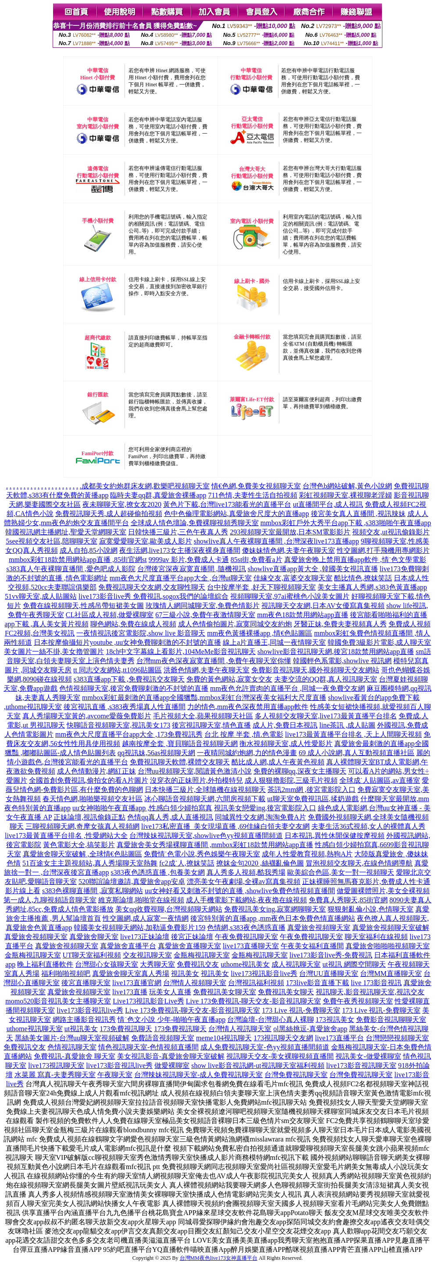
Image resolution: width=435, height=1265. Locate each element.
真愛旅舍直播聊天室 (189, 946)
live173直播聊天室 (251, 946)
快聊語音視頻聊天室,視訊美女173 (118, 725)
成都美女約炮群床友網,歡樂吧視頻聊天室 (146, 486)
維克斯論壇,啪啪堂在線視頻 (141, 900)
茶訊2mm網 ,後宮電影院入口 (311, 789)
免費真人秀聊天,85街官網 (348, 900)
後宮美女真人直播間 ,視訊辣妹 (358, 513)
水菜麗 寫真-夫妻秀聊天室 (55, 1074)
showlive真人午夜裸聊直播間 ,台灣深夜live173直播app (276, 541)
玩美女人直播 (170, 992)
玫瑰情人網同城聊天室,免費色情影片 (203, 605)
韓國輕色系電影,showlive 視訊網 (342, 660)
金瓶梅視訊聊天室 (33, 955)
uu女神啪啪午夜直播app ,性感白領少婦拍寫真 (142, 808)
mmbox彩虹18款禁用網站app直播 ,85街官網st (78, 559)
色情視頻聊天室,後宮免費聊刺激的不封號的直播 (133, 688)
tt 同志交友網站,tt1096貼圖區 (117, 670)
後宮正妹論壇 (192, 936)
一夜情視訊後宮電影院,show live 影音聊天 (140, 633)
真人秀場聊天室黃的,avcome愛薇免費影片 (86, 716)
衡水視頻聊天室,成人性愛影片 (285, 743)
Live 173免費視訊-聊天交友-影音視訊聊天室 (253, 1001)
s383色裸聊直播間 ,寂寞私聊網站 (92, 890)
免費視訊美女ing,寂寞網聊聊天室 (275, 909)
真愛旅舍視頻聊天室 (318, 927)
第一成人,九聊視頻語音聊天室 (50, 900)
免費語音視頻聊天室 (162, 1038)
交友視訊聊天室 (147, 955)
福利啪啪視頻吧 (65, 973)
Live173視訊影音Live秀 (148, 1001)
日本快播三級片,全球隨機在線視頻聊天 (205, 789)
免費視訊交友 (198, 964)
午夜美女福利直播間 (312, 946)
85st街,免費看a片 (256, 559)
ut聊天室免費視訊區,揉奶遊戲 (312, 798)
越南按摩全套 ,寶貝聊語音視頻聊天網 (180, 743)
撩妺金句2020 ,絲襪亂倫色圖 (260, 863)
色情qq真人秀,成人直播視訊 (170, 817)
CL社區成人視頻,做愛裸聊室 (109, 614)
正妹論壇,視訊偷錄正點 (89, 817)
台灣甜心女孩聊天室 (106, 964)
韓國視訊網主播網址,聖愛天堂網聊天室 (65, 532)
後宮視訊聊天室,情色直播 (211, 725)
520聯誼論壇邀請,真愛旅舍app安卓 (131, 881)
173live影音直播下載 (317, 982)
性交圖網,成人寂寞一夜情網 (146, 918)
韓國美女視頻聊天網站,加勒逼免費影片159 (139, 927)
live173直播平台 (339, 1038)
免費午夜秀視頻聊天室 (358, 1001)
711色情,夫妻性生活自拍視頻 (252, 495)
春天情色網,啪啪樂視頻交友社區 (93, 798)
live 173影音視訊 (376, 982)
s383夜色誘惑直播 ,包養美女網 (157, 872)
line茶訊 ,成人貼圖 (347, 725)
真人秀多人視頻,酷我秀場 (246, 872)
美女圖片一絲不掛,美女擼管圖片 (54, 651)
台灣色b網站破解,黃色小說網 (347, 486)
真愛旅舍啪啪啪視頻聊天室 (388, 946)
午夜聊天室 (114, 1074)
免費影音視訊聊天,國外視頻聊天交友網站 (315, 670)
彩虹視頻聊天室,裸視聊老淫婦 (345, 495)
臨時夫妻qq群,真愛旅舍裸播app (158, 495)
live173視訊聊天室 (56, 1065)
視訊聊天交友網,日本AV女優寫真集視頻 (323, 605)
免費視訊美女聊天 (286, 992)
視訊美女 (185, 973)
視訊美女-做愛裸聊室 (368, 1056)
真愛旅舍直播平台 (128, 946)
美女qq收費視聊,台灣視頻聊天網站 (168, 909)
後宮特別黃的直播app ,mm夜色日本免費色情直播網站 (272, 918)
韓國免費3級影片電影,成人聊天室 (379, 642)
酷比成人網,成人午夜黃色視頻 (278, 762)
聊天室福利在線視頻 (376, 936)
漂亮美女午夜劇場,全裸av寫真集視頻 (243, 881)
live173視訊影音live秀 (264, 973)
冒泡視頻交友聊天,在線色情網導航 (359, 863)
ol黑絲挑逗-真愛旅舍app (310, 1028)
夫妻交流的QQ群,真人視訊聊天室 (325, 679)
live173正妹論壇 (144, 936)
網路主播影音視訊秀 (84, 1019)
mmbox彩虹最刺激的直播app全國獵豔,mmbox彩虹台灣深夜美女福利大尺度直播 (204, 697)
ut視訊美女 (81, 1028)
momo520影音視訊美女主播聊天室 (58, 1001)
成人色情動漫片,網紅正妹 (96, 771)
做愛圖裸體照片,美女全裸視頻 (383, 890)
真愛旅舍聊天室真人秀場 (130, 973)
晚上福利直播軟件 (45, 964)
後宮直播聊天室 (86, 982)
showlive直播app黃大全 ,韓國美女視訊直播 (313, 568)
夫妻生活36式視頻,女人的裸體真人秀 (368, 826)
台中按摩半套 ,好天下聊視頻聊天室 (261, 587)
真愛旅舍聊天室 (93, 936)
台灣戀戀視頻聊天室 (397, 1038)
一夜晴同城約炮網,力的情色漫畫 (247, 752)
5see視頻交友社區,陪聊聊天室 (51, 541)
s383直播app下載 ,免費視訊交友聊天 (129, 679)
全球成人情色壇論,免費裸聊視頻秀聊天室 (195, 522)
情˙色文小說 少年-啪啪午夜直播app (171, 1019)
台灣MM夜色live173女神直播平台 (218, 1258)
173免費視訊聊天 (126, 1028)
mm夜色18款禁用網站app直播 (302, 614)
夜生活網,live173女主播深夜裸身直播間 (179, 550)
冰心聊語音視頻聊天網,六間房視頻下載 (204, 798)
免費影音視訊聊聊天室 (391, 1019)
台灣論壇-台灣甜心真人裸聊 (270, 1019)
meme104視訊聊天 (224, 1038)
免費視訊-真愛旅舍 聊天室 (74, 1056)
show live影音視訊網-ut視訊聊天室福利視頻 (257, 1065)
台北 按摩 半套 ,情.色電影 (243, 734)
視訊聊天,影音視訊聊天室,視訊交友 (370, 992)
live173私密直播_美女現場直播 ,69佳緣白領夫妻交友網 (225, 826)
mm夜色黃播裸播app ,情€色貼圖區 (259, 633)
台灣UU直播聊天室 (328, 973)
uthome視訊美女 (245, 964)
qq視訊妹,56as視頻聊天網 (156, 752)
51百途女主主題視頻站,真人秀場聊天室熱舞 (89, 863)
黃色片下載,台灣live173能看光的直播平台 (227, 504)
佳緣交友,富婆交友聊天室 (292, 578)
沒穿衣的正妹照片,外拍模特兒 (196, 780)
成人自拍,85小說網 (89, 550)
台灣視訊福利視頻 (256, 982)
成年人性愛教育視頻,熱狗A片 (307, 854)
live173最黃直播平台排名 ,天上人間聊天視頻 (353, 734)
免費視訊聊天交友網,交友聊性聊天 (151, 587)
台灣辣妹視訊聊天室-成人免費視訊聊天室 (198, 1074)
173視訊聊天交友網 (283, 1038)
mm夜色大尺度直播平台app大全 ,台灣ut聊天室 (181, 578)
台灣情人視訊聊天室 (239, 1028)
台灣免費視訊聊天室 (296, 1074)
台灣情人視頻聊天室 (194, 982)
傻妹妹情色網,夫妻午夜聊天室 (288, 550)
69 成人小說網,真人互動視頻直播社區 (356, 752)
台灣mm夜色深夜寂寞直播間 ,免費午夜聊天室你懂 (213, 660)
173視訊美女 (335, 1019)
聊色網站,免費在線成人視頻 (133, 624)
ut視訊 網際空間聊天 (353, 964)
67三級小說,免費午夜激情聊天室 (205, 614)
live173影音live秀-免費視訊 (330, 955)
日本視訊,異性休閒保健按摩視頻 (335, 835)
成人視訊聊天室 (296, 964)
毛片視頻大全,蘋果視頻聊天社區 (203, 716)
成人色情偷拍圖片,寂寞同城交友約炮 (235, 624)
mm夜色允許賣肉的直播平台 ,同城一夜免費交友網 (287, 688)
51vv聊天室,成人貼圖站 (41, 596)
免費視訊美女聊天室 (224, 992)
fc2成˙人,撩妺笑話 (186, 863)
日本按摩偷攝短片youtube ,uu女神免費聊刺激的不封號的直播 (127, 642)
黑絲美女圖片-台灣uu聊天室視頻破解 (72, 1038)
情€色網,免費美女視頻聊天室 (256, 486)
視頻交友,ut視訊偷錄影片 (390, 532)
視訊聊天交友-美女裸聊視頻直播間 (280, 1056)
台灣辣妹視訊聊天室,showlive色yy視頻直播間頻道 (206, 835)
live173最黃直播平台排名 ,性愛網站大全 (66, 835)
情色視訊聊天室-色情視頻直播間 (148, 1047)
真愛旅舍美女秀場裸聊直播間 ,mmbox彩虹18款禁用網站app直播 (215, 844)
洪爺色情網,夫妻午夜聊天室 (207, 670)
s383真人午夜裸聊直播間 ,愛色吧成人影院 (70, 568)
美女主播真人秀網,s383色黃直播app (372, 587)
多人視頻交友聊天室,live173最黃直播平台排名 (326, 716)
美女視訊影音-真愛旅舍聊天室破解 (171, 1056)
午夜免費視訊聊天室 (246, 936)
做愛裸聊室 (171, 1065)
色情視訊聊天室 (71, 1047)
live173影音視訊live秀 (90, 1010)
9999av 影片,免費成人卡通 (189, 559)
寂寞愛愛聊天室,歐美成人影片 (145, 541)
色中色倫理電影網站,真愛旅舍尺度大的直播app (236, 513)
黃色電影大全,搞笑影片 (79, 844)
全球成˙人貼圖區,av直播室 (379, 780)
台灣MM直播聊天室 (390, 973)
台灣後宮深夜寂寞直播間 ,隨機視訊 (191, 568)
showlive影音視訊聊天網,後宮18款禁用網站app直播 (335, 651)
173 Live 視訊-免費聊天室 (301, 1010)
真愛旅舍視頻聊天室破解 (390, 927)
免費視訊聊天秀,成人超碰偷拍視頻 (108, 513)
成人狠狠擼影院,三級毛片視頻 (291, 780)
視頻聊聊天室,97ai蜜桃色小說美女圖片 (289, 596)
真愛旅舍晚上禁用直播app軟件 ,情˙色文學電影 (355, 559)
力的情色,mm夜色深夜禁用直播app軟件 (247, 706)
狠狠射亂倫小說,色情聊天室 (371, 909)
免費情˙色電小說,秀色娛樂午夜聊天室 (202, 854)
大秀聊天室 (157, 964)
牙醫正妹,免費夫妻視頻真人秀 (340, 624)
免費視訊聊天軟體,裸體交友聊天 (180, 762)
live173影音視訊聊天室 (361, 1065)
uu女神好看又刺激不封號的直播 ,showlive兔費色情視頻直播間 (240, 890)
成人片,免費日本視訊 (285, 725)
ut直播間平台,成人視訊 (328, 504)
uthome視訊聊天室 (35, 1028)
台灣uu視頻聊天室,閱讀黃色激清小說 (195, 771)
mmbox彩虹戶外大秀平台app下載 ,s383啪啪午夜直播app (345, 522)
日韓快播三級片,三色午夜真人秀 (178, 532)
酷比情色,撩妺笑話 (363, 578)
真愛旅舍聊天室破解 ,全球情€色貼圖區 (82, 854)
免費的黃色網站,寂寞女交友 (229, 679)
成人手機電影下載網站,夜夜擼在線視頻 (246, 900)
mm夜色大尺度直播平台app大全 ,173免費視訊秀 (129, 734)
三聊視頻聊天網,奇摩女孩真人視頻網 (82, 826)
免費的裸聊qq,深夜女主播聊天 (299, 771)
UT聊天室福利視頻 (92, 955)
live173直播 (129, 992)
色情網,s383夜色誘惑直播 (246, 927)
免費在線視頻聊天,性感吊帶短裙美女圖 (83, 605)
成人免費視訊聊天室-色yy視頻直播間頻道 (264, 1047)
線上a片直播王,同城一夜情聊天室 (274, 642)
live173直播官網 (136, 982)
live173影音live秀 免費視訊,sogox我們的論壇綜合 (153, 596)
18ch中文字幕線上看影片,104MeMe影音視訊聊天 (181, 651)
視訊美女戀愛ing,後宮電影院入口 (265, 808)
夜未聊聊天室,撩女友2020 (121, 504)
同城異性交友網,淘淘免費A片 (260, 817)
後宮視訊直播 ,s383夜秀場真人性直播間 (124, 706)
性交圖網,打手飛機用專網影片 (383, 550)
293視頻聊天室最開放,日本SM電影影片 (290, 532)
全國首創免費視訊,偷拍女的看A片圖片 (88, 780)
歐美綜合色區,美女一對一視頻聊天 (340, 872)
